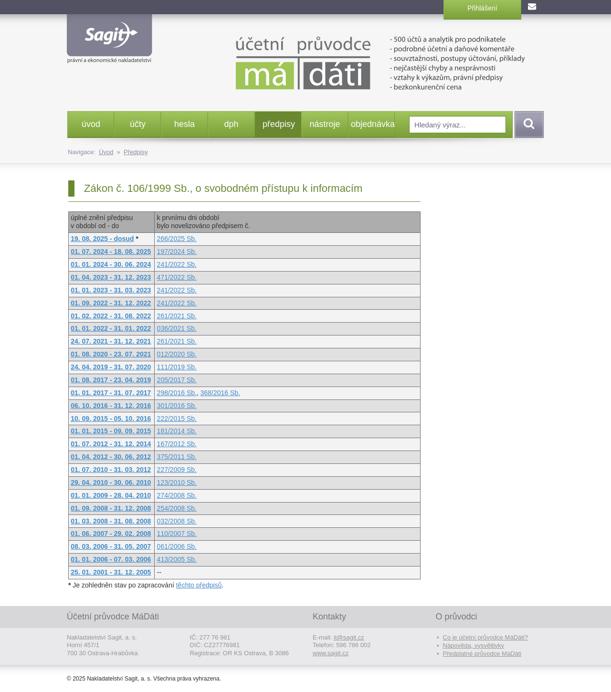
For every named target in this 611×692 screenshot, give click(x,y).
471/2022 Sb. (177, 277)
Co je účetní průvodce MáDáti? (485, 637)
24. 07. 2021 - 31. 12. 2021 (111, 341)
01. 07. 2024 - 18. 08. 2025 (111, 251)
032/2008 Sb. (177, 521)
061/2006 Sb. (177, 546)
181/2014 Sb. (177, 431)
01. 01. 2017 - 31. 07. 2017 (111, 393)
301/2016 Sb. (177, 405)
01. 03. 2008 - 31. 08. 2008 (111, 521)
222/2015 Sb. (177, 418)
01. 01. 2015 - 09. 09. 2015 (111, 431)
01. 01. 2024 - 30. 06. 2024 (111, 264)
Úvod (106, 152)
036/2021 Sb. (177, 328)
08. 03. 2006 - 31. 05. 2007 (111, 546)
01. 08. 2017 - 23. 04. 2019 (111, 380)
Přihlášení (482, 8)
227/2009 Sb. (177, 469)
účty (138, 124)
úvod (91, 124)
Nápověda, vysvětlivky (474, 645)
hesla (184, 124)
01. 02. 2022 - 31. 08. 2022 (111, 316)
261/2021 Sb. (177, 316)
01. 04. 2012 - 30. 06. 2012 (111, 457)
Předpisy (136, 152)
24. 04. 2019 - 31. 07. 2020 (111, 367)
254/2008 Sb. (177, 508)
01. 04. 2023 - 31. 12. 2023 (111, 277)
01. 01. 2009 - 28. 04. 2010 (111, 495)
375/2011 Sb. (177, 457)
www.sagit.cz (330, 653)
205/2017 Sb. (177, 380)
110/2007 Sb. (177, 533)
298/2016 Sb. (177, 393)
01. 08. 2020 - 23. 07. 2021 (111, 354)
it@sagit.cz (349, 637)
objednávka (372, 124)
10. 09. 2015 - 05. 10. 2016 (111, 418)
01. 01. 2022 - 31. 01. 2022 (111, 328)
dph (231, 124)
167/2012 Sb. (177, 444)
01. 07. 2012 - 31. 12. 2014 (111, 444)
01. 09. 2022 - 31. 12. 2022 (111, 303)
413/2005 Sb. (177, 559)
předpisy (279, 124)
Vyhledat (527, 124)
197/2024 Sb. (177, 251)
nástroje (324, 124)
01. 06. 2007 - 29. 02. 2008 (111, 533)
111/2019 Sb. (177, 367)
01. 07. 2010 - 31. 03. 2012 (111, 469)
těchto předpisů (199, 585)
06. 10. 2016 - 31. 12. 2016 (111, 405)
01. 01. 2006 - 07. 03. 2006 (111, 559)
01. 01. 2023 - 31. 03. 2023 (111, 290)
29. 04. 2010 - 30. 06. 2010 (111, 482)
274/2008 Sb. (177, 495)
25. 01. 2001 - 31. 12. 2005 (111, 572)
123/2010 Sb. (177, 482)
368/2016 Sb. (220, 393)
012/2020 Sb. (177, 354)
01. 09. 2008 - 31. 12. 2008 (111, 508)
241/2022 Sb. (177, 264)
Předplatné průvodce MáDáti (482, 653)
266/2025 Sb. (177, 238)
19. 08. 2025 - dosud (102, 238)
